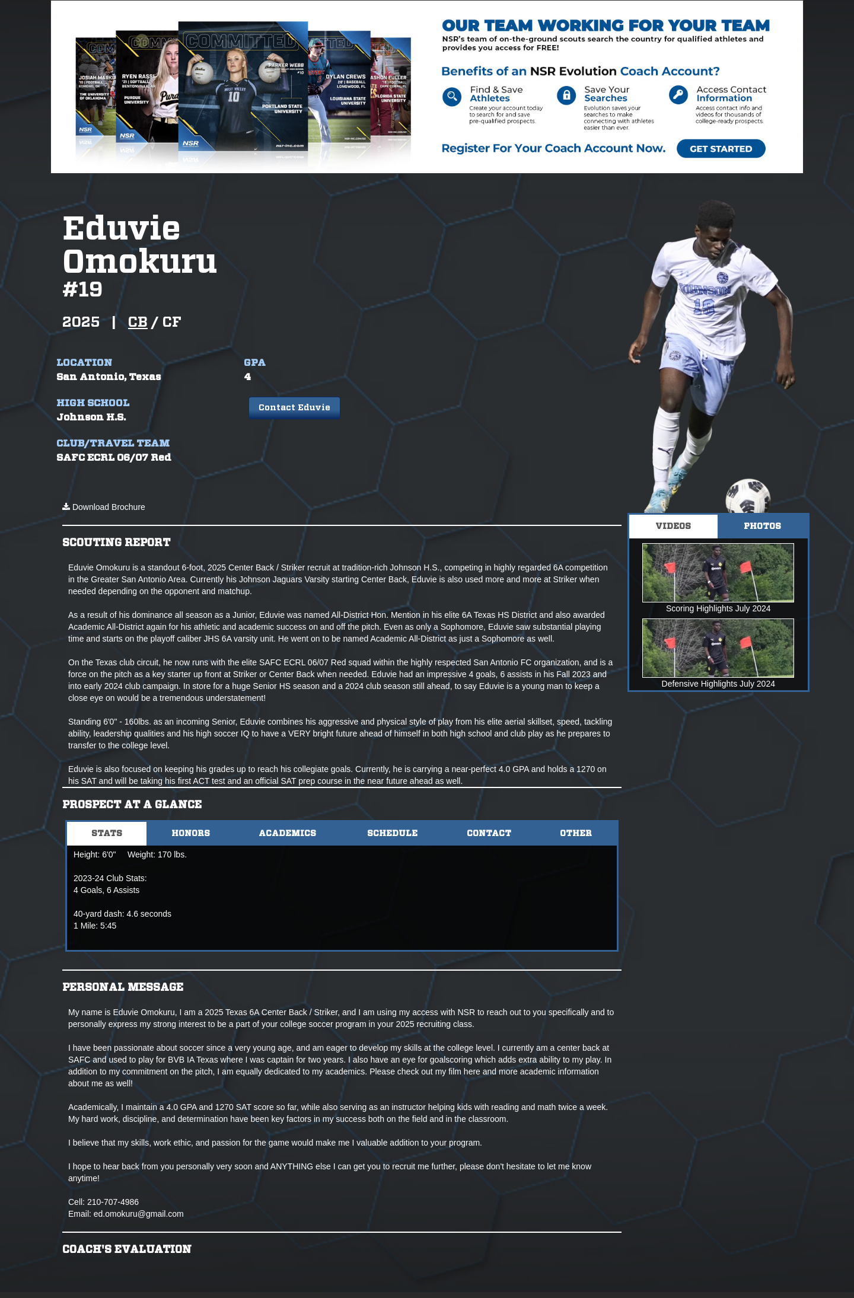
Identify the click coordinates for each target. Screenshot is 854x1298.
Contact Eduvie (294, 408)
